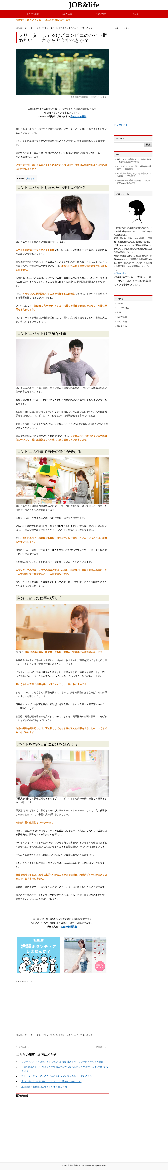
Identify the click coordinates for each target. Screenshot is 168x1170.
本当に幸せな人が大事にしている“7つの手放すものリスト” (51, 1081)
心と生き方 (67, 14)
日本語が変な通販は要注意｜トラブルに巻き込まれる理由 (134, 181)
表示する (31, 178)
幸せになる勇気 (78, 116)
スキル (135, 14)
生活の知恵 (101, 14)
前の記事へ (23, 1047)
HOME (19, 28)
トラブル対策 (33, 14)
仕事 (119, 312)
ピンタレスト (121, 125)
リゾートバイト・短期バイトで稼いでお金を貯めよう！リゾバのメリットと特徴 (62, 1062)
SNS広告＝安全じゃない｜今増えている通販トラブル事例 (134, 174)
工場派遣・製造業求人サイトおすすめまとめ (44, 1087)
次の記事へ (101, 1047)
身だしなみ (122, 326)
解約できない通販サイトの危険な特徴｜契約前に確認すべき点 (134, 160)
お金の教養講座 (69, 926)
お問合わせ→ (120, 273)
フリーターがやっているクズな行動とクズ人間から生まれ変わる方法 (56, 1076)
